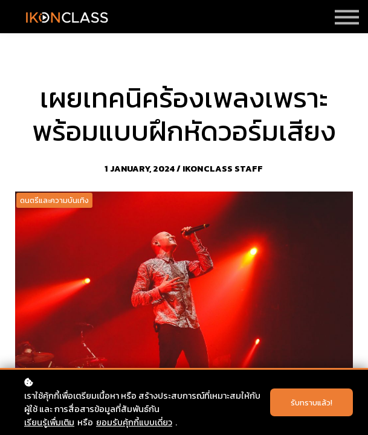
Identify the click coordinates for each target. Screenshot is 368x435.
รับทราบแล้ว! (311, 402)
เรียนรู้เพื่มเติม (49, 422)
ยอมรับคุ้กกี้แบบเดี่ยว (134, 422)
